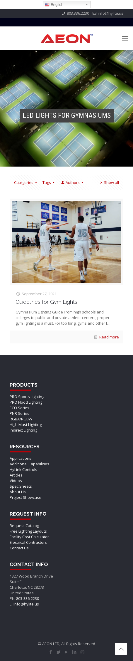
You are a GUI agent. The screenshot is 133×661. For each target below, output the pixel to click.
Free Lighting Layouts (28, 531)
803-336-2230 (27, 598)
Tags (49, 182)
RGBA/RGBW (21, 419)
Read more (109, 337)
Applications (20, 458)
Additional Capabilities (29, 464)
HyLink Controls (23, 469)
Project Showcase (25, 497)
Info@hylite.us (26, 604)
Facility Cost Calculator (29, 536)
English (54, 4)
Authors (72, 182)
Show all (109, 182)
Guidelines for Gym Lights (46, 302)
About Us (18, 491)
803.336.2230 (78, 13)
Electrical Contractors (28, 542)
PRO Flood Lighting (26, 402)
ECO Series (19, 407)
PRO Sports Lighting (27, 396)
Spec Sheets (21, 486)
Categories (26, 182)
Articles (16, 475)
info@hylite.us (110, 13)
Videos (16, 480)
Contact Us (19, 548)
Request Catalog (24, 525)
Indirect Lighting (23, 430)
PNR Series (19, 413)
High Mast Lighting (26, 424)
